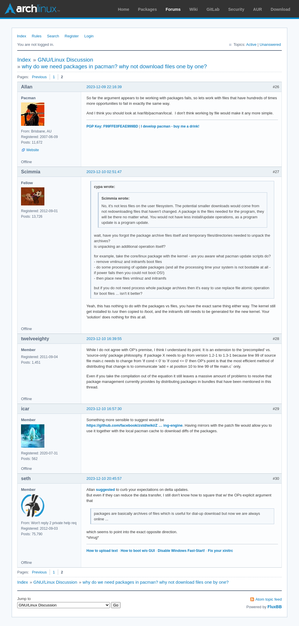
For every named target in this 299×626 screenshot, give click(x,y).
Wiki (194, 9)
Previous (39, 77)
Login (89, 36)
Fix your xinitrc (220, 551)
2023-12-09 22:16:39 (104, 87)
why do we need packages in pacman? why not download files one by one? (114, 66)
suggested (105, 489)
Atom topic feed (268, 599)
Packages (147, 9)
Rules (36, 36)
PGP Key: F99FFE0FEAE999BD (112, 126)
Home (123, 9)
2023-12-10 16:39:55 (104, 338)
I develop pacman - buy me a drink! (170, 126)
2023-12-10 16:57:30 (104, 409)
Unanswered (270, 44)
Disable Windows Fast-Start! (181, 551)
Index (21, 36)
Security (236, 9)
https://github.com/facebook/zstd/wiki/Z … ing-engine (134, 425)
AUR (257, 9)
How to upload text (102, 551)
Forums (173, 9)
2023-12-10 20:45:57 (104, 478)
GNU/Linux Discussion (65, 60)
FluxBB (274, 606)
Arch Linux (32, 9)
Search (53, 36)
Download (280, 9)
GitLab (212, 9)
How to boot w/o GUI (138, 551)
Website (32, 150)
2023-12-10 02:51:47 (104, 172)
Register (72, 36)
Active (251, 44)
